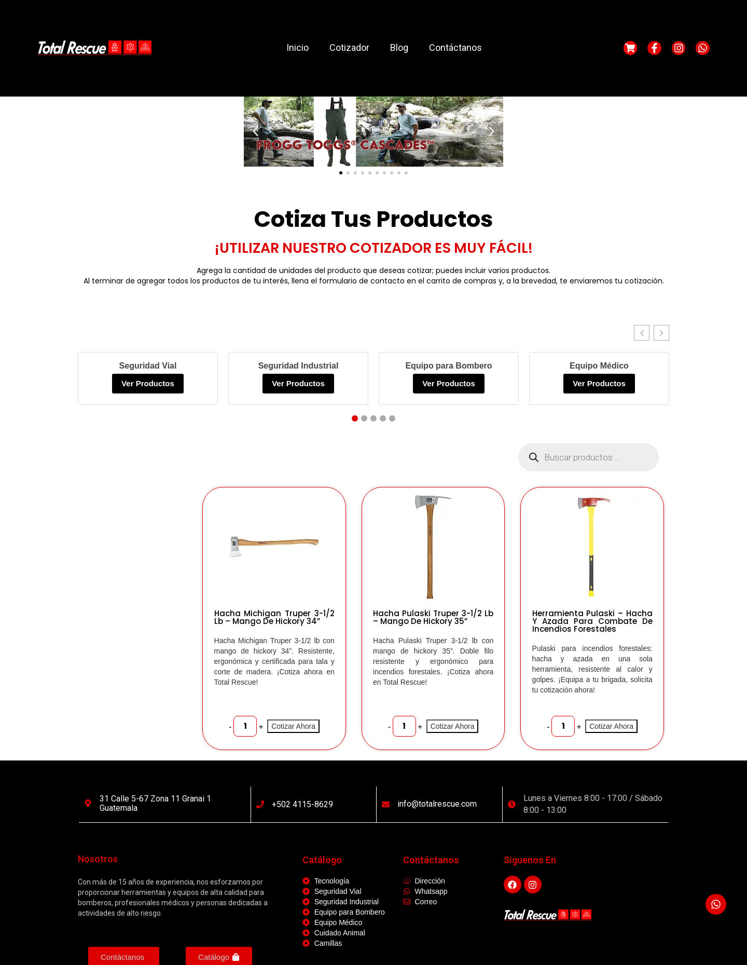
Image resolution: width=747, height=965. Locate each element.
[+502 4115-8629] (260, 804)
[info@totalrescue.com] (386, 804)
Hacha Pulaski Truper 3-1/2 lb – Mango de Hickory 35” (433, 617)
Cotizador (349, 47)
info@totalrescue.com (437, 804)
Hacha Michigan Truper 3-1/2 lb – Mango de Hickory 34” (274, 617)
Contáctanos (455, 47)
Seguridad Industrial (298, 365)
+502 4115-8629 (302, 804)
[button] (255, 131)
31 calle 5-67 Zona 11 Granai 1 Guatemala (155, 803)
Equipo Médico (599, 365)
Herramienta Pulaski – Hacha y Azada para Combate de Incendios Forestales (592, 621)
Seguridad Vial (148, 365)
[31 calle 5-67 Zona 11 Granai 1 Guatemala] (88, 803)
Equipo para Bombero (448, 365)
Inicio (297, 47)
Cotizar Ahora (293, 726)
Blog (399, 47)
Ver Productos (147, 383)
